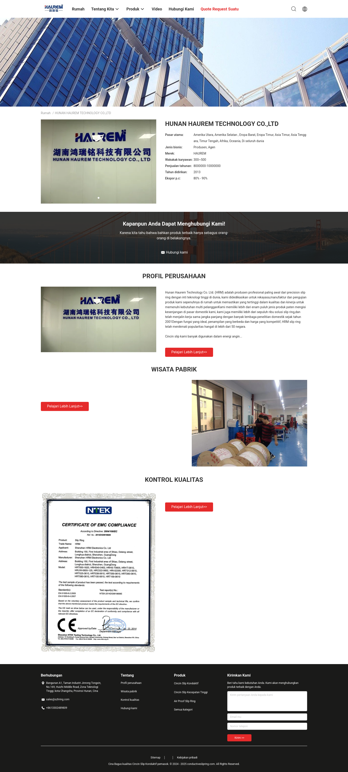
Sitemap (155, 757)
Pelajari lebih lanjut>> (189, 352)
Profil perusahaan (131, 683)
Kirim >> (239, 737)
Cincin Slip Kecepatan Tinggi (191, 692)
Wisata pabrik (129, 691)
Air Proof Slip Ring (185, 701)
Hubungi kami (129, 708)
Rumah (46, 113)
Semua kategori (183, 709)
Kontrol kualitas (130, 699)
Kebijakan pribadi (187, 757)
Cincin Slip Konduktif (186, 683)
